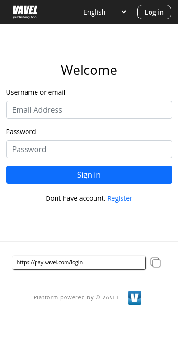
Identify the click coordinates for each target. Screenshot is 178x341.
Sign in (89, 175)
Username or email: (36, 92)
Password (21, 131)
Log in (154, 12)
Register (119, 198)
